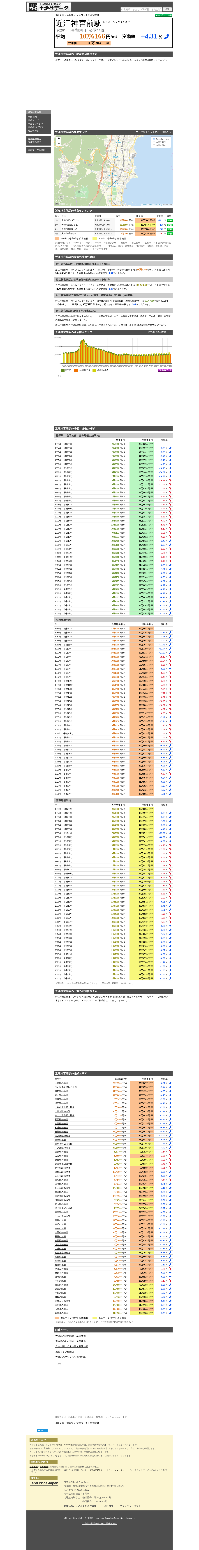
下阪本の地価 (61, 1244)
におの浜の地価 (62, 1216)
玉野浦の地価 (61, 1309)
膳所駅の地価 (61, 1091)
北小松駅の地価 (62, 1168)
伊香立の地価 (61, 1269)
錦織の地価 (60, 1289)
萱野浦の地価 (61, 1313)
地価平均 (32, 117)
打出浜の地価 (61, 1285)
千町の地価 (60, 1281)
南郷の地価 (60, 1257)
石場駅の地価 (61, 1131)
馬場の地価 (60, 1220)
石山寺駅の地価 (62, 1176)
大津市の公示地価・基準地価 (70, 1336)
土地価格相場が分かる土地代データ (99, 1523)
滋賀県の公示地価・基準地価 (70, 1341)
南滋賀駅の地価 (62, 1196)
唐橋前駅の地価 (62, 1172)
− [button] (59, 143)
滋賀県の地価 (34, 138)
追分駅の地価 (61, 1184)
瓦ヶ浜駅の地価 (62, 1188)
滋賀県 (70, 15)
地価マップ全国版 (36, 150)
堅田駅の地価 (61, 1119)
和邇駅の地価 (61, 1127)
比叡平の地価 (61, 1273)
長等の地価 (60, 1236)
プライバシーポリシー (131, 1506)
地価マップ (33, 120)
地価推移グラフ (35, 127)
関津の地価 (60, 1261)
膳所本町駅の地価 (63, 1144)
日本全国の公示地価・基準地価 (71, 1346)
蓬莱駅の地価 (61, 1152)
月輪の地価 (60, 1297)
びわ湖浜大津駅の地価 (66, 1087)
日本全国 (59, 15)
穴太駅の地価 (61, 1204)
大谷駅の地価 (61, 1180)
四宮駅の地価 (61, 1212)
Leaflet (144, 205)
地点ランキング (35, 124)
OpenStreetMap (156, 205)
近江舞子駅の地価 (63, 1164)
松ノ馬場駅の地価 (63, 1208)
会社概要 (108, 1506)
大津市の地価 (34, 142)
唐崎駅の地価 (61, 1099)
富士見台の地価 (62, 1252)
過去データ (33, 131)
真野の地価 (60, 1265)
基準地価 (68, 1445)
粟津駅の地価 (61, 1192)
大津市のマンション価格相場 (70, 1357)
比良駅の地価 (61, 1160)
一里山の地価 (61, 1232)
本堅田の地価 (61, 1240)
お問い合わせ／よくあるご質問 (80, 1506)
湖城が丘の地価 (62, 1301)
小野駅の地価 (61, 1123)
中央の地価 (60, 1228)
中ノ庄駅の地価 (62, 1148)
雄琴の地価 (60, 1277)
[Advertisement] (38, 60)
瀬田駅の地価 (61, 1103)
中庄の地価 (60, 1293)
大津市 (79, 15)
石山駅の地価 (61, 1095)
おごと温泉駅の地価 (64, 1115)
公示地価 (58, 1445)
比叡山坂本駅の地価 (64, 1107)
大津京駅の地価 (62, 1111)
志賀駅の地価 (61, 1156)
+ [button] (59, 139)
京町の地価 (60, 1224)
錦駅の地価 (60, 1140)
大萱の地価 (60, 1248)
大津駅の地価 (61, 1083)
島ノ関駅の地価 (62, 1135)
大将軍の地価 (61, 1305)
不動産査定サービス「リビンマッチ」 (107, 1470)
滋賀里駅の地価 (62, 1200)
